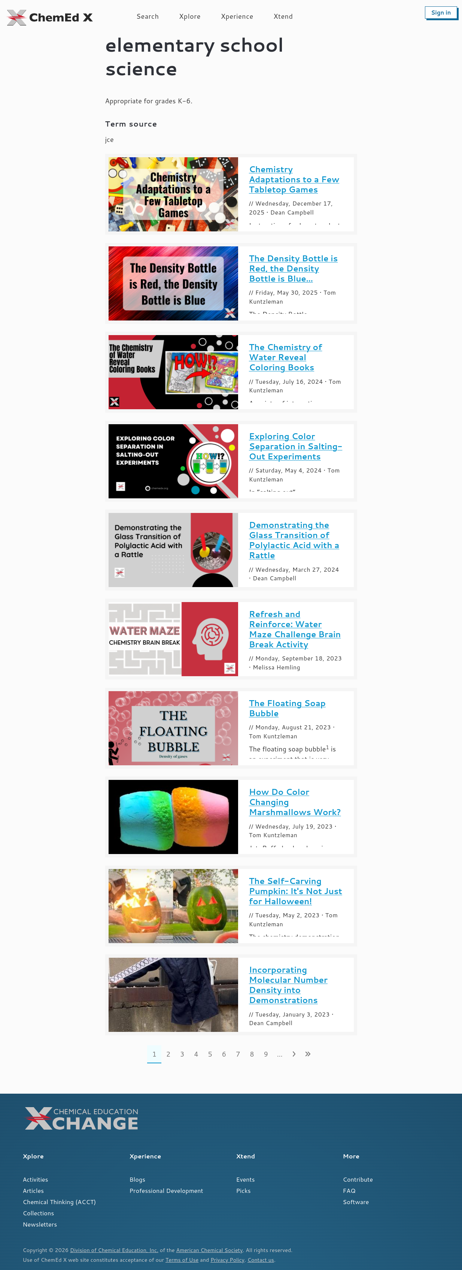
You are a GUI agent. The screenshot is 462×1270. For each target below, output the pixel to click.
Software (356, 1201)
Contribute (358, 1179)
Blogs (138, 1179)
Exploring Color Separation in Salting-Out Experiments (296, 446)
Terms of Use (182, 1260)
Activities (35, 1179)
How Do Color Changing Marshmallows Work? (295, 802)
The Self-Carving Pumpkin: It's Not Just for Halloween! (295, 891)
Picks (243, 1190)
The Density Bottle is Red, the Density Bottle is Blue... (293, 268)
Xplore (190, 16)
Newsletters (40, 1224)
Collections (38, 1213)
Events (245, 1179)
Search (147, 16)
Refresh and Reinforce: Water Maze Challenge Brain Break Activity (295, 629)
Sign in (441, 12)
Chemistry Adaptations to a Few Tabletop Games (294, 179)
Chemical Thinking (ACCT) (59, 1201)
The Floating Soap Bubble (287, 708)
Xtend (283, 16)
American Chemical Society (210, 1250)
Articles (33, 1190)
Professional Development (166, 1190)
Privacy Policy (228, 1260)
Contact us (261, 1260)
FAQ (349, 1190)
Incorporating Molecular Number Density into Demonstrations (288, 984)
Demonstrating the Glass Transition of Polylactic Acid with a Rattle (294, 540)
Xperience (237, 16)
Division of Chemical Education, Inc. (114, 1250)
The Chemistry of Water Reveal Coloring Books (285, 357)
